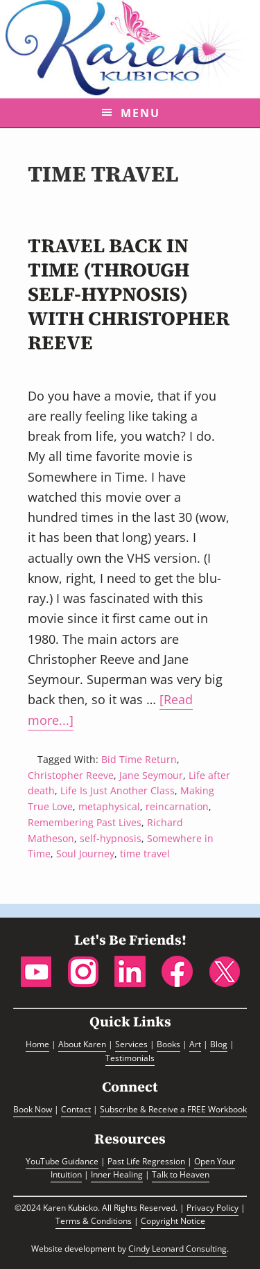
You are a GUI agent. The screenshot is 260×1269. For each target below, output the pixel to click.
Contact (76, 1109)
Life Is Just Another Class (117, 790)
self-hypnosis (110, 838)
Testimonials (130, 1058)
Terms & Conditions (93, 1221)
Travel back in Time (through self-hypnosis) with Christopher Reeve (128, 294)
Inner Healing (117, 1174)
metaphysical (109, 806)
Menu (140, 113)
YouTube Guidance (62, 1161)
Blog (218, 1044)
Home (37, 1044)
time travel (145, 853)
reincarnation (177, 806)
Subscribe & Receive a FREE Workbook (173, 1109)
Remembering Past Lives (84, 822)
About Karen (82, 1044)
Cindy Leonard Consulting (177, 1248)
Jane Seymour (151, 775)
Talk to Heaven (180, 1174)
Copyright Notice (173, 1221)
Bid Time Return (139, 759)
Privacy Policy (213, 1208)
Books (168, 1044)
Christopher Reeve (71, 775)
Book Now (32, 1109)
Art (195, 1044)
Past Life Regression (146, 1161)
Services (131, 1044)
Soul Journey (85, 853)
